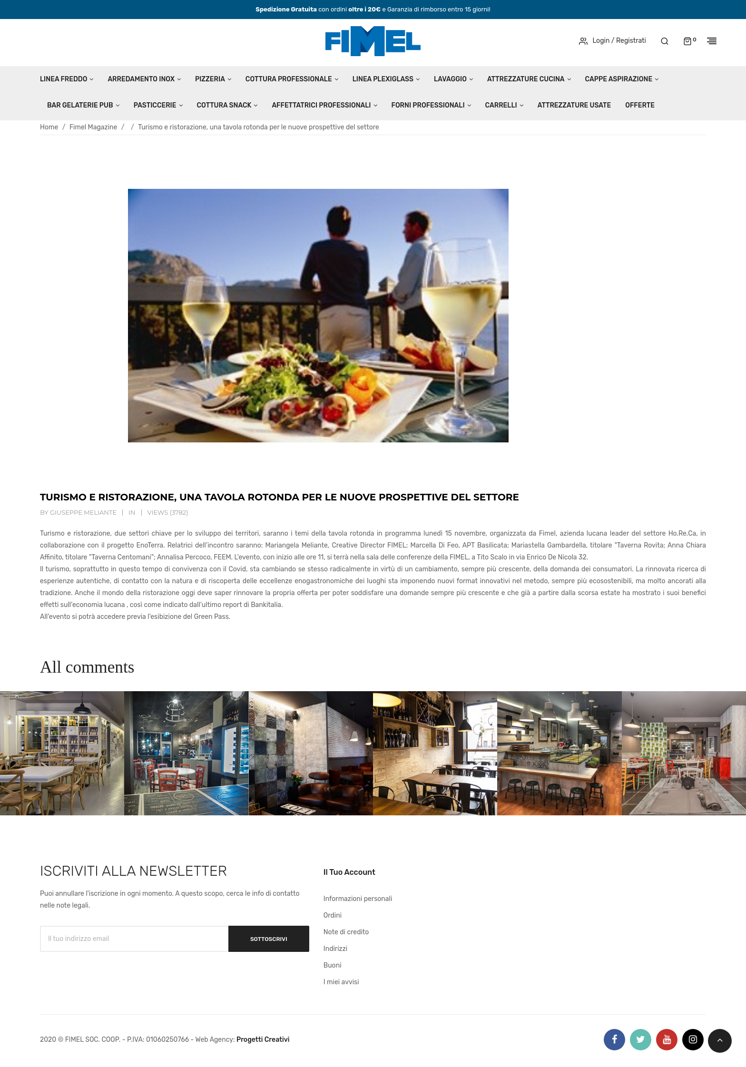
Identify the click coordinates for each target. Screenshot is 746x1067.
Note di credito (346, 932)
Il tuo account (349, 872)
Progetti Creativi (263, 1040)
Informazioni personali (358, 899)
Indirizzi (335, 949)
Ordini (333, 915)
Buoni (333, 965)
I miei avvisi (341, 982)
